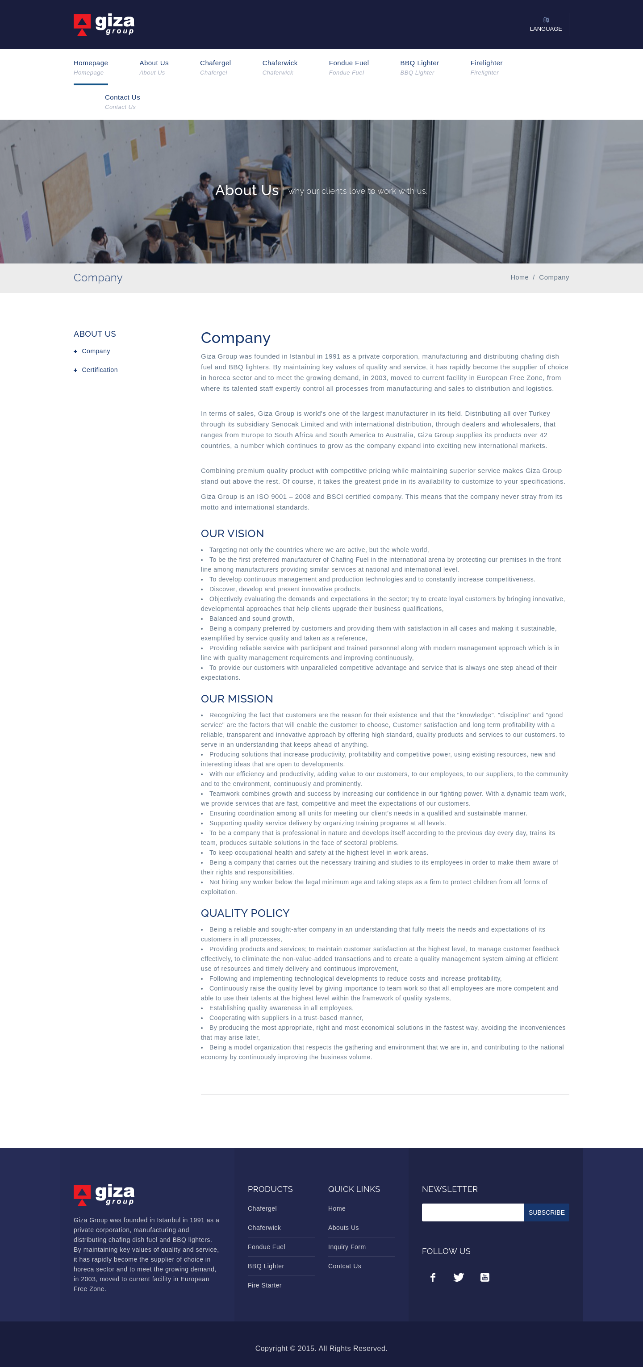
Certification (100, 369)
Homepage (91, 68)
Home (337, 1208)
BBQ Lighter (420, 68)
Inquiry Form (347, 1246)
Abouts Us (343, 1227)
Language (546, 28)
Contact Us (122, 102)
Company (96, 351)
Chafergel (215, 68)
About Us (154, 68)
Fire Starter (265, 1285)
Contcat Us (344, 1266)
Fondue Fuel (349, 68)
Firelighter (487, 68)
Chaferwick (280, 68)
